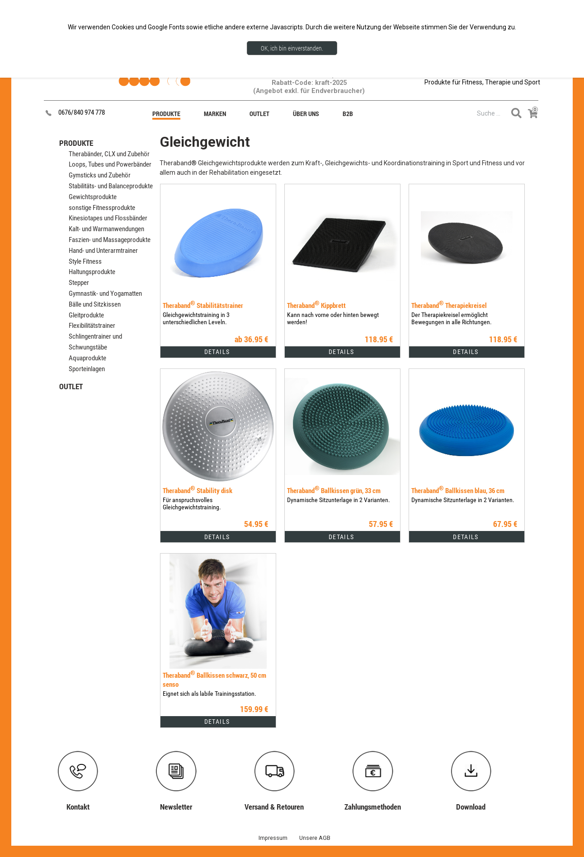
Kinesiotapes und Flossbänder (108, 218)
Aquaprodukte (87, 358)
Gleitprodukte (86, 315)
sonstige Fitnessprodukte (102, 208)
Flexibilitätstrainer (92, 325)
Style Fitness (85, 261)
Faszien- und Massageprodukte (110, 240)
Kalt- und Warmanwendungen (106, 229)
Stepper (79, 283)
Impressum (273, 837)
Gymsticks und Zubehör (100, 175)
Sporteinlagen (87, 369)
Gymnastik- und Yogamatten (105, 293)
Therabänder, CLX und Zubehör (109, 154)
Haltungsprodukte (92, 272)
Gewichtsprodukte (93, 197)
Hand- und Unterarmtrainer (103, 251)
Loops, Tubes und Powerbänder (110, 164)
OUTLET (71, 386)
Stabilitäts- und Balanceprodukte (111, 186)
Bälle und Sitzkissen (95, 304)
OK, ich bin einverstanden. (292, 48)
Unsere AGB (314, 837)
